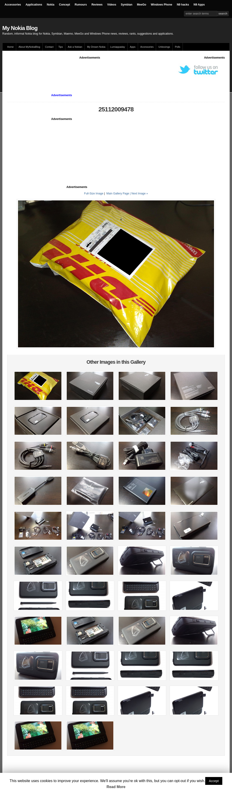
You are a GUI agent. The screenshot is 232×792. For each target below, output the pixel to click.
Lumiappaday (117, 46)
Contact (49, 46)
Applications (34, 4)
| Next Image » (139, 193)
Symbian (126, 4)
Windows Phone (161, 4)
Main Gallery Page (117, 193)
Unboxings (164, 46)
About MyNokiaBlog (29, 46)
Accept (214, 781)
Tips (60, 46)
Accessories (13, 4)
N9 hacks (183, 4)
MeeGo (141, 4)
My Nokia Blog (19, 28)
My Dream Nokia (96, 46)
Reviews (96, 4)
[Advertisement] (91, 70)
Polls (177, 46)
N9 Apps (199, 4)
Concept (64, 4)
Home (10, 46)
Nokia (50, 4)
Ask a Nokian (75, 46)
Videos (111, 4)
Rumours (81, 4)
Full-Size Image (93, 193)
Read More (116, 787)
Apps (133, 46)
